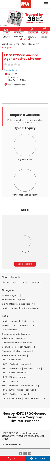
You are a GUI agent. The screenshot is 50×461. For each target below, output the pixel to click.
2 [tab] (25, 39)
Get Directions (25, 264)
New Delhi (32, 44)
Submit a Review (10, 70)
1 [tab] (21, 39)
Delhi (23, 44)
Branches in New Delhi (12, 444)
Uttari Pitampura (20, 282)
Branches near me (10, 44)
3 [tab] (29, 39)
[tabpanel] (25, 24)
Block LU (5, 282)
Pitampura (36, 282)
